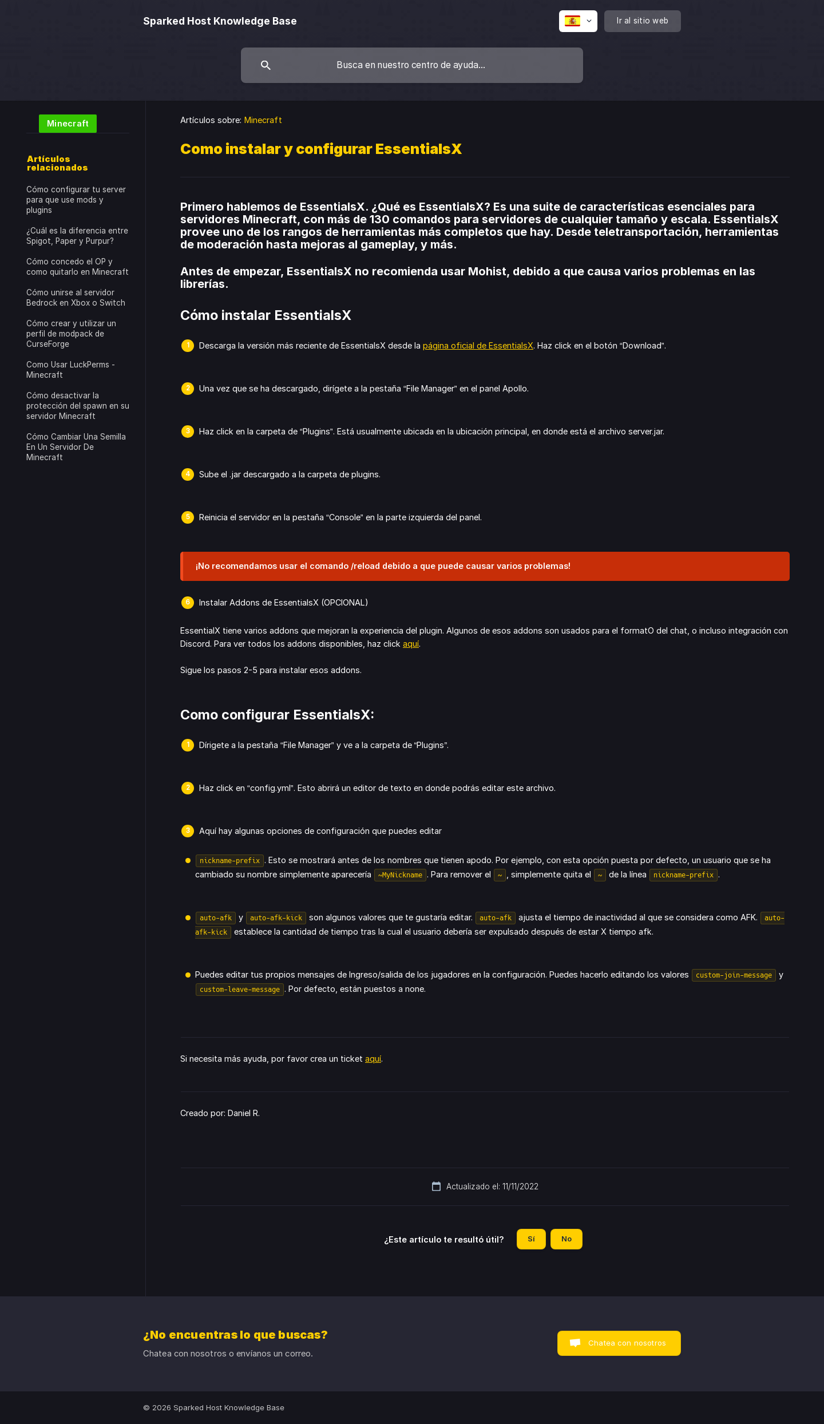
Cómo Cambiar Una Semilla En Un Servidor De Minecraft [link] (76, 447)
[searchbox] (412, 65)
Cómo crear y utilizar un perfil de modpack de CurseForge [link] (71, 334)
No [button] (566, 1238)
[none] (220, 21)
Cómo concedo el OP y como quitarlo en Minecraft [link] (77, 266)
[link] (61, 122)
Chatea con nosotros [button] (627, 1342)
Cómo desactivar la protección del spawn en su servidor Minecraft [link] (77, 406)
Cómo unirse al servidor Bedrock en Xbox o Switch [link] (75, 297)
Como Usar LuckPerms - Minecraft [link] (70, 369)
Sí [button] (531, 1238)
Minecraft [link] (263, 120)
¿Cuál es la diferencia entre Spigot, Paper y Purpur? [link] (77, 236)
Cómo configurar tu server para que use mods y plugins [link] (76, 200)
